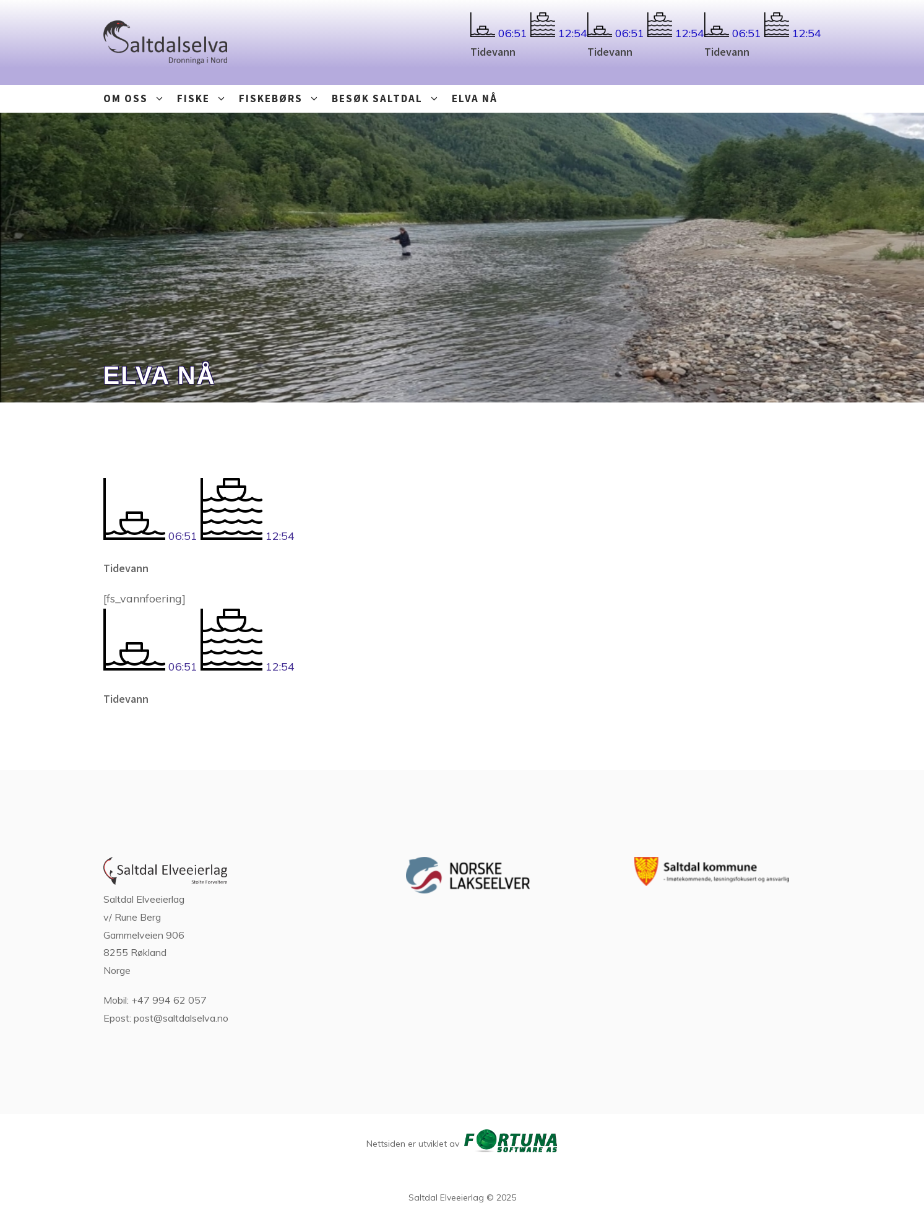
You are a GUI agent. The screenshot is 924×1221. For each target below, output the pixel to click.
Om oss (137, 99)
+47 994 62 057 (169, 1000)
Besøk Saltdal (389, 99)
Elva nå (475, 98)
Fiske (205, 99)
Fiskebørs (282, 99)
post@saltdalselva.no (181, 1018)
